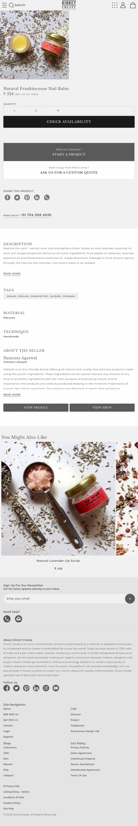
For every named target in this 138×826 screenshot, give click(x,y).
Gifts (6, 753)
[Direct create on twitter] (17, 688)
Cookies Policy (12, 803)
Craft (73, 708)
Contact (8, 725)
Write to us (19, 618)
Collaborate (77, 725)
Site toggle (4, 5)
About (7, 708)
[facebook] (7, 197)
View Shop (102, 407)
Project (75, 720)
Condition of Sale (13, 797)
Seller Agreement (81, 753)
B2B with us (10, 714)
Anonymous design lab (85, 731)
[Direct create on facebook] (7, 688)
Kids (5, 770)
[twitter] (17, 197)
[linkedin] (37, 197)
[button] (135, 506)
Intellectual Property (83, 758)
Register (8, 736)
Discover (76, 714)
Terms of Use (79, 775)
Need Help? (27, 215)
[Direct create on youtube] (57, 688)
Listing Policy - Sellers (16, 791)
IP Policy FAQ (11, 786)
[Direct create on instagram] (47, 688)
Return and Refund (82, 764)
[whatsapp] (47, 197)
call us (7, 618)
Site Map (8, 808)
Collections (10, 747)
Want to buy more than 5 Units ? (69, 170)
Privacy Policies (80, 747)
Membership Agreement (85, 770)
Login (6, 731)
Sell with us (10, 720)
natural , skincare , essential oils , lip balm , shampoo (41, 296)
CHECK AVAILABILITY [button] (69, 122)
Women (8, 764)
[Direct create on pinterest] (27, 688)
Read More (12, 273)
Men (5, 758)
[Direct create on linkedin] (37, 688)
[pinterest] (27, 197)
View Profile (36, 407)
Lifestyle (8, 775)
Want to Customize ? (69, 152)
